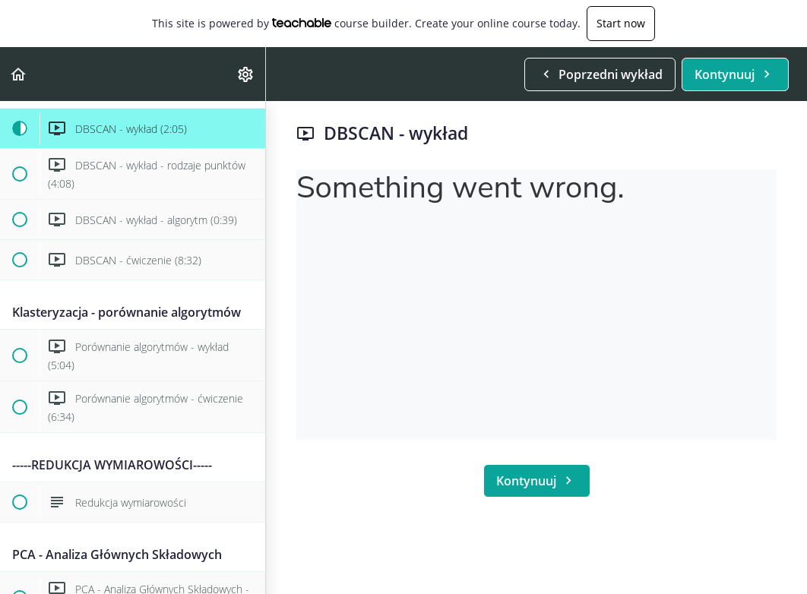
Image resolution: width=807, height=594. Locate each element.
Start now (621, 23)
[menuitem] (246, 74)
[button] (19, 74)
